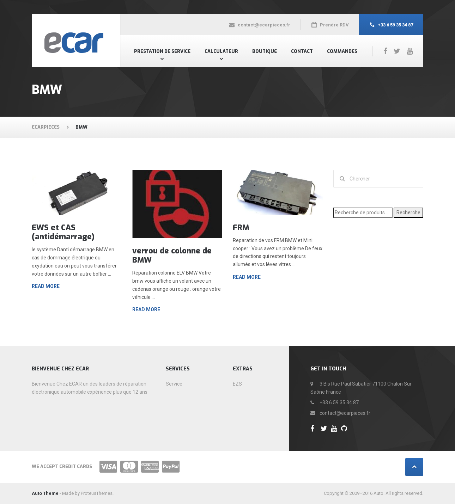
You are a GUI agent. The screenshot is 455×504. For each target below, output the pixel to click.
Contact (302, 51)
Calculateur (221, 51)
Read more (46, 286)
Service (174, 384)
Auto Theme (45, 493)
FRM (241, 227)
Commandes (342, 51)
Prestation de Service (162, 51)
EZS (237, 384)
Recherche (408, 212)
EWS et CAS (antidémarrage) (63, 232)
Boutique (264, 51)
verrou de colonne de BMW (172, 255)
